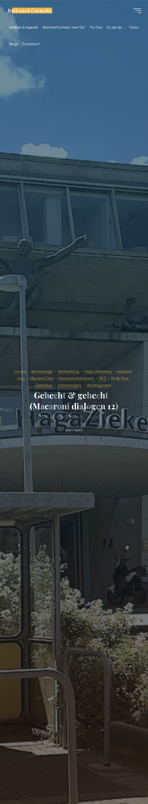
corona (20, 371)
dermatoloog (68, 371)
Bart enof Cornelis (29, 10)
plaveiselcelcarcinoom (76, 378)
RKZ (102, 378)
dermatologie (42, 371)
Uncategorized (98, 385)
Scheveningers (69, 385)
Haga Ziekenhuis (98, 371)
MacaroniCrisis (42, 378)
